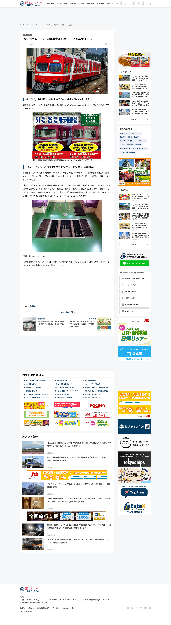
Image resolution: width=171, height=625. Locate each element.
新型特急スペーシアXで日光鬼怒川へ (96, 387)
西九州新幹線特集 (90, 381)
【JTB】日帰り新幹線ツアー (64, 384)
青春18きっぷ (142, 141)
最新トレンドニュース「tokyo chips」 (33, 600)
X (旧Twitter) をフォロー (130, 298)
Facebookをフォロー (130, 304)
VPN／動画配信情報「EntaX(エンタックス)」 (35, 603)
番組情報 (90, 3)
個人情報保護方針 (42, 608)
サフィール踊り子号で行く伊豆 (65, 387)
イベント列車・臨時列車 (127, 152)
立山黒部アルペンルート (92, 394)
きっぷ (122, 144)
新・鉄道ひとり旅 (134, 148)
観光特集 (73, 3)
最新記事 (50, 3)
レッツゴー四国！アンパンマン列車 (66, 391)
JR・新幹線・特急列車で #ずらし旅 (37, 394)
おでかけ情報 (62, 3)
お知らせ (109, 3)
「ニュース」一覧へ (67, 312)
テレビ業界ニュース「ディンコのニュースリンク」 (65, 600)
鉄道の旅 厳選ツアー (32, 391)
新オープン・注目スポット (128, 141)
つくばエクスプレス (135, 133)
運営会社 (31, 608)
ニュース (35, 25)
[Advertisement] (85, 15)
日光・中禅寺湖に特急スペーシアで (37, 398)
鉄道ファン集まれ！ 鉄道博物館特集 (96, 391)
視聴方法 (100, 3)
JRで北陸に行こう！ (32, 384)
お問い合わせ (56, 608)
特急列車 (136, 137)
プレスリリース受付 (69, 608)
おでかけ (144, 148)
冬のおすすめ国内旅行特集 (63, 398)
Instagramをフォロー (130, 285)
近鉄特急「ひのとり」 (62, 394)
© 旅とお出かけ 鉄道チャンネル (28, 611)
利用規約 (22, 608)
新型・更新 (123, 133)
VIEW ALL (134, 119)
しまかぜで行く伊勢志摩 (92, 384)
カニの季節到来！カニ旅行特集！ (36, 381)
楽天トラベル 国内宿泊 (33, 387)
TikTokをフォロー (129, 291)
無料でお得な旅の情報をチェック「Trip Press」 (99, 600)
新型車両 (138, 144)
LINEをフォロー (128, 311)
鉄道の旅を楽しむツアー (63, 381)
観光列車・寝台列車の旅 (92, 398)
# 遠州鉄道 (32, 306)
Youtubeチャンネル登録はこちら (133, 278)
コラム (82, 3)
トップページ (24, 25)
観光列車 (123, 137)
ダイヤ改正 (130, 144)
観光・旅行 (123, 148)
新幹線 (130, 137)
